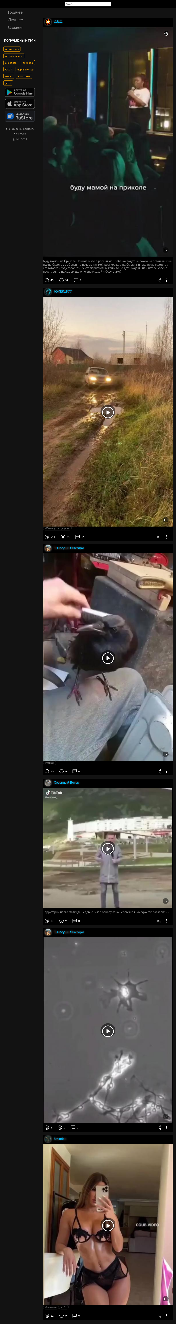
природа (28, 62)
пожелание (12, 49)
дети (8, 82)
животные (24, 76)
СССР (8, 69)
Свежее (15, 27)
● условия (20, 133)
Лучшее (15, 19)
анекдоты (11, 62)
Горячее (15, 12)
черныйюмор (25, 69)
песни (8, 76)
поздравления (14, 55)
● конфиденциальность (20, 128)
